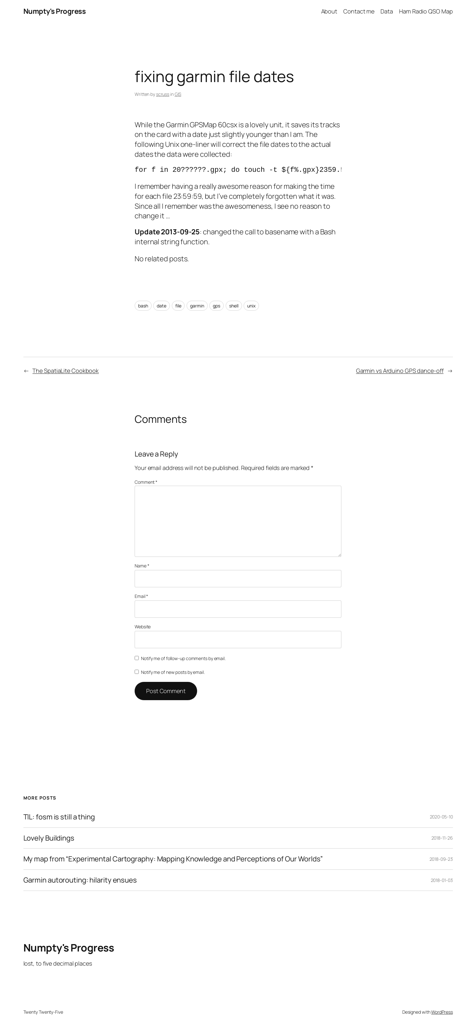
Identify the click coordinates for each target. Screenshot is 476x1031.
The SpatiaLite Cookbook (65, 370)
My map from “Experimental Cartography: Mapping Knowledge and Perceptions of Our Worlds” (173, 859)
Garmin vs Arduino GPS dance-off (400, 370)
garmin (197, 306)
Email (141, 596)
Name (142, 566)
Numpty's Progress (54, 11)
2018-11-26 (442, 838)
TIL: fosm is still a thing (59, 817)
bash (143, 306)
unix (251, 306)
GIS (178, 94)
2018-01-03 (442, 880)
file (178, 306)
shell (233, 306)
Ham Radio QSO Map (426, 11)
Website (143, 627)
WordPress (442, 1012)
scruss (162, 94)
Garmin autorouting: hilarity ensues (80, 880)
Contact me (358, 11)
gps (216, 306)
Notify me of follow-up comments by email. (183, 658)
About (329, 11)
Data (386, 11)
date (161, 306)
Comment (146, 482)
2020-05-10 (441, 817)
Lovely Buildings (48, 838)
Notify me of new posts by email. (173, 672)
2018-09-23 (441, 859)
